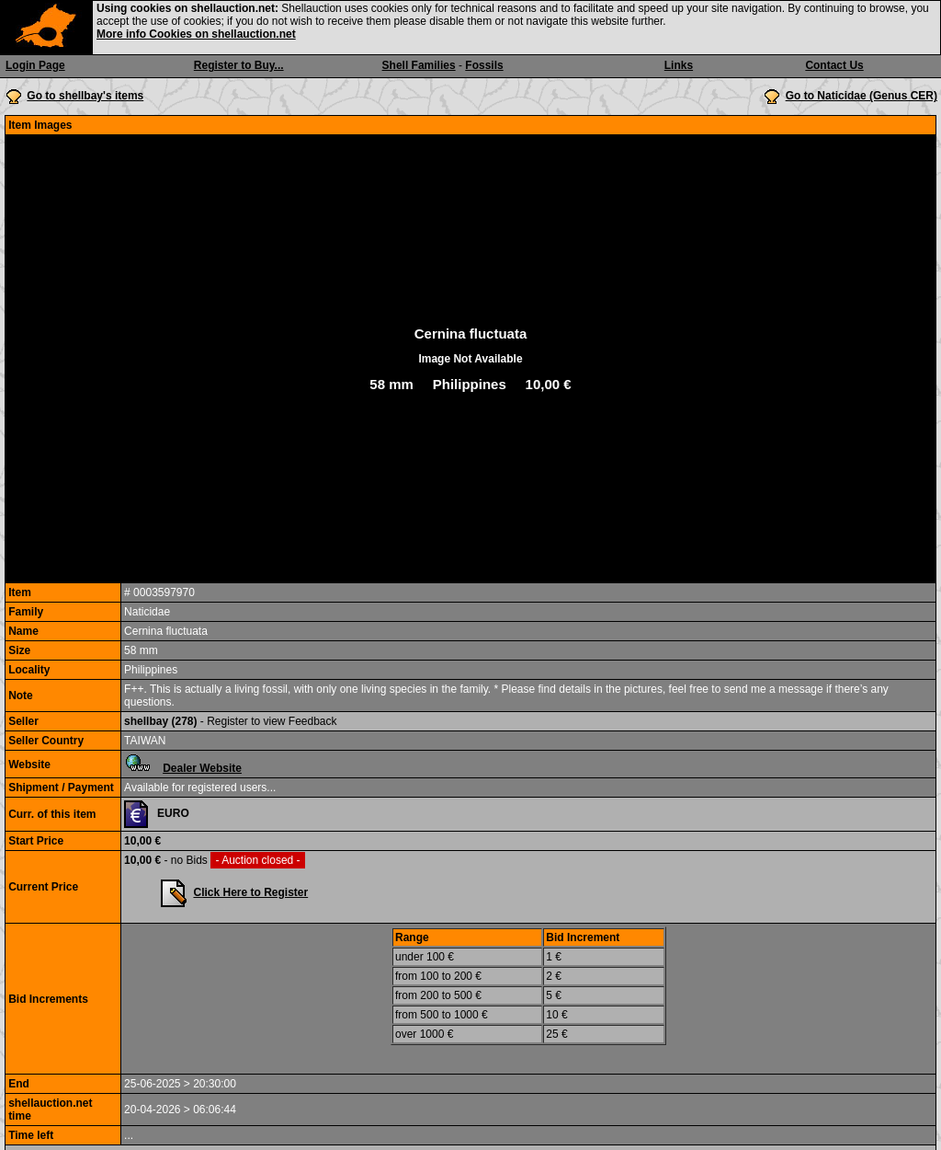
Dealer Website (202, 768)
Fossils (484, 65)
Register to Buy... (239, 65)
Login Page (35, 65)
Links (678, 65)
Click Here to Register (250, 892)
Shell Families (419, 65)
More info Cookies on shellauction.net (196, 34)
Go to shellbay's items (85, 95)
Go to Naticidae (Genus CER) (861, 95)
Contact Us (834, 65)
